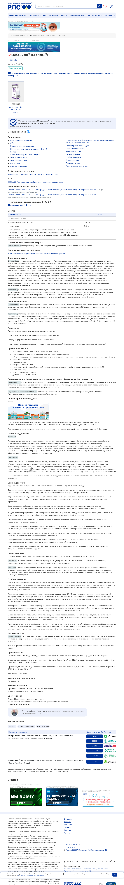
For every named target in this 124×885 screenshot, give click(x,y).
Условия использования (73, 869)
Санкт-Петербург (26, 726)
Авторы (67, 833)
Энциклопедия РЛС (17, 36)
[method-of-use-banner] (34, 27)
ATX (12, 143)
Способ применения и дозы (78, 145)
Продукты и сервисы (77, 15)
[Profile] (112, 6)
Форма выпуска (72, 160)
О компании (68, 819)
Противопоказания (18, 166)
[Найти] (99, 6)
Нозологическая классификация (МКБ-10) (28, 149)
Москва (12, 726)
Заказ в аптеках (15, 68)
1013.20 (95, 751)
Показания (15, 163)
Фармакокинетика (18, 160)
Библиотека (109, 15)
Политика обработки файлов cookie (78, 871)
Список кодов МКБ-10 (19, 205)
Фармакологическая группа (22, 146)
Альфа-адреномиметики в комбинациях (41, 36)
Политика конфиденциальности (96, 869)
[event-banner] (98, 800)
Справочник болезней (57, 15)
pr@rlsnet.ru (70, 847)
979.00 (94, 746)
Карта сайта (68, 825)
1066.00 (95, 756)
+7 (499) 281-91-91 (73, 845)
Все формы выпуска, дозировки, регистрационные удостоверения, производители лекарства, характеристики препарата (60, 74)
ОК (115, 875)
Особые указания (73, 157)
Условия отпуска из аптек (77, 166)
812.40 (94, 736)
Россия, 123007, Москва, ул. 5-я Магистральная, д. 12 (86, 850)
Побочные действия (75, 148)
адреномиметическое (34, 253)
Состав (13, 152)
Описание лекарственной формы (25, 155)
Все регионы (43, 726)
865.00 (94, 741)
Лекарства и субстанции (17, 15)
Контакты (67, 822)
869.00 (94, 762)
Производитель (73, 163)
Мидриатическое (15, 253)
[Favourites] (105, 6)
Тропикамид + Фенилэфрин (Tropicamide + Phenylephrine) (33, 174)
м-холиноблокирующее (54, 253)
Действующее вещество (21, 140)
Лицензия (67, 827)
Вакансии (67, 830)
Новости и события (93, 15)
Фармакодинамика (18, 157)
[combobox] (66, 6)
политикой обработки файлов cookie (31, 876)
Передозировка (73, 154)
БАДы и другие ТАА (37, 15)
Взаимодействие (73, 151)
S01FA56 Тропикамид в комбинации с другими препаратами (35, 182)
